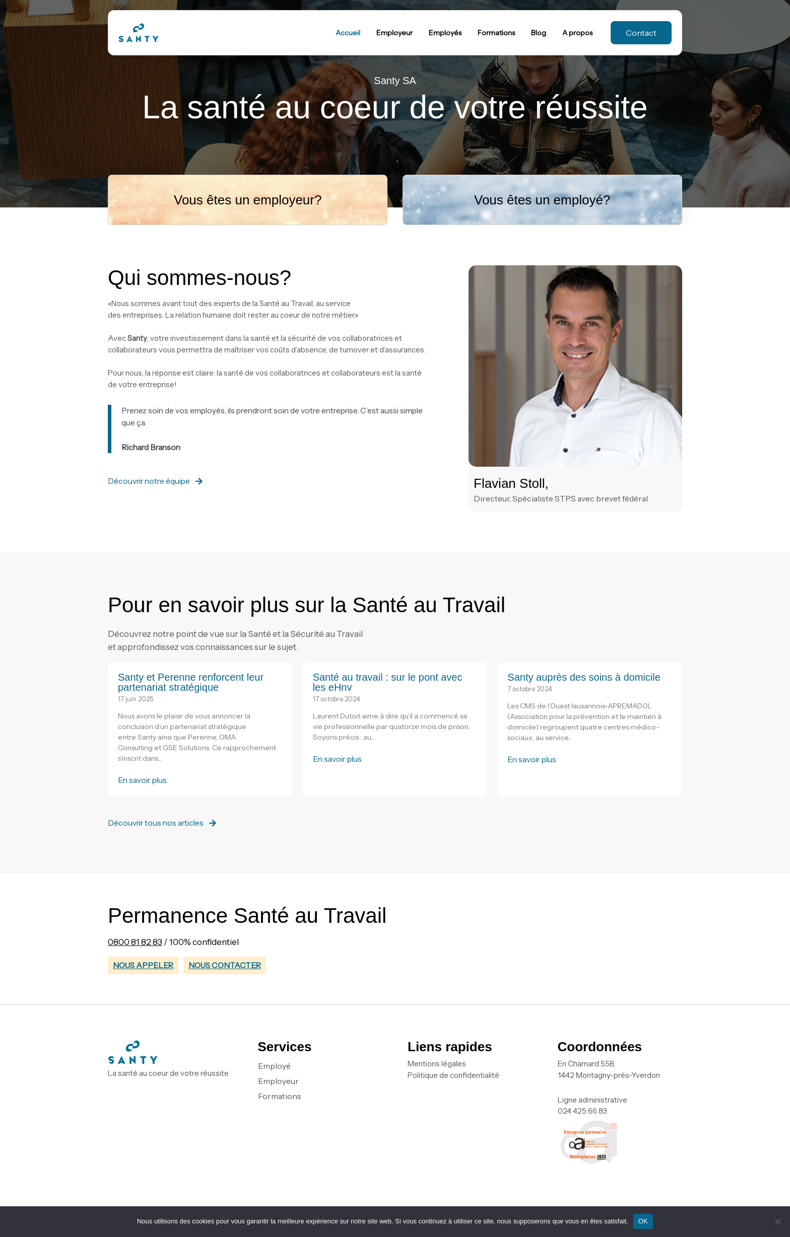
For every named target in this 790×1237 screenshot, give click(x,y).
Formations (279, 1096)
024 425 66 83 (582, 1111)
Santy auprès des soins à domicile (584, 677)
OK (643, 1221)
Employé (274, 1066)
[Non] (777, 1221)
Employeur (278, 1081)
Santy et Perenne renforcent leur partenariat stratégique (191, 682)
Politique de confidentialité (453, 1075)
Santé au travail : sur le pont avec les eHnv (388, 682)
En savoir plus (143, 780)
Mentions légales (437, 1063)
